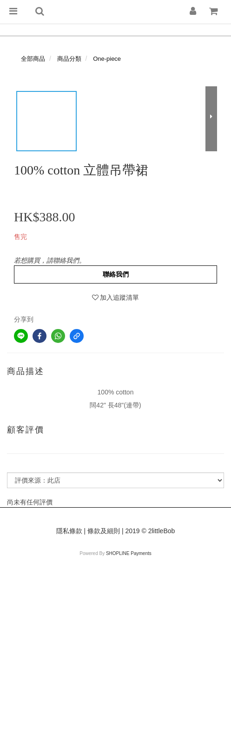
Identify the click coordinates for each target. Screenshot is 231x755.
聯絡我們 (116, 274)
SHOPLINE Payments (129, 553)
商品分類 (69, 58)
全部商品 (33, 58)
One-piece (107, 58)
